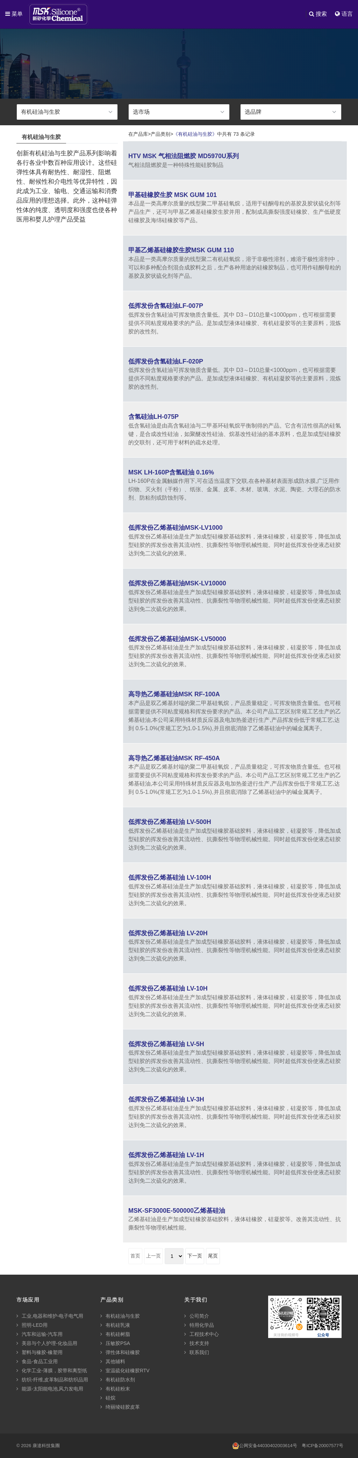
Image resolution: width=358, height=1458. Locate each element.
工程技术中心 (201, 1334)
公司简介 (196, 1316)
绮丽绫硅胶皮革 (120, 1407)
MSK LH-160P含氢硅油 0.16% (171, 472)
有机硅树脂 (115, 1334)
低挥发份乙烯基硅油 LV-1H (166, 1154)
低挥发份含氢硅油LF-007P (165, 305)
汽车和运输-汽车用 (39, 1334)
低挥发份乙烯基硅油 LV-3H (166, 1099)
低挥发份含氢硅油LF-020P (165, 361)
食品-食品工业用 (37, 1361)
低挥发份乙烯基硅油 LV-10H (168, 988)
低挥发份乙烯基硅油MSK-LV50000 (177, 638)
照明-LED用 (32, 1325)
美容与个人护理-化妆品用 (46, 1343)
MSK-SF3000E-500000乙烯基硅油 (176, 1210)
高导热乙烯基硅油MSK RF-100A (174, 694)
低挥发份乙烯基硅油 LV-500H (169, 821)
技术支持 (196, 1343)
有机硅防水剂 (117, 1379)
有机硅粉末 (115, 1389)
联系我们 (196, 1352)
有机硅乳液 (115, 1325)
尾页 (213, 1256)
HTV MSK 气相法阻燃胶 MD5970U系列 (183, 156)
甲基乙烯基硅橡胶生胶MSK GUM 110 (181, 250)
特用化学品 (199, 1325)
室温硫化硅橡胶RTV (125, 1370)
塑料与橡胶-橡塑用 (39, 1352)
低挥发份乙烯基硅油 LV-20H (168, 933)
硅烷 (107, 1398)
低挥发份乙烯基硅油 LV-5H (166, 1044)
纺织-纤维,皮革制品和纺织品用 (52, 1379)
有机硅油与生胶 (120, 1316)
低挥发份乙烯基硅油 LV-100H (169, 877)
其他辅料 (112, 1361)
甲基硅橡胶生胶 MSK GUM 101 (172, 194)
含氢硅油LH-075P (153, 416)
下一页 (194, 1256)
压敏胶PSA (115, 1343)
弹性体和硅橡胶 (120, 1352)
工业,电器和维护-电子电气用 (49, 1316)
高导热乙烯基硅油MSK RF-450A (174, 758)
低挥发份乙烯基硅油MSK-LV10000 (177, 583)
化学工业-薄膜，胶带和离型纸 (51, 1370)
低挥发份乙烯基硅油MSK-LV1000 (175, 527)
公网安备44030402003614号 (264, 1445)
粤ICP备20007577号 (322, 1445)
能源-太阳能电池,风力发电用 (49, 1389)
